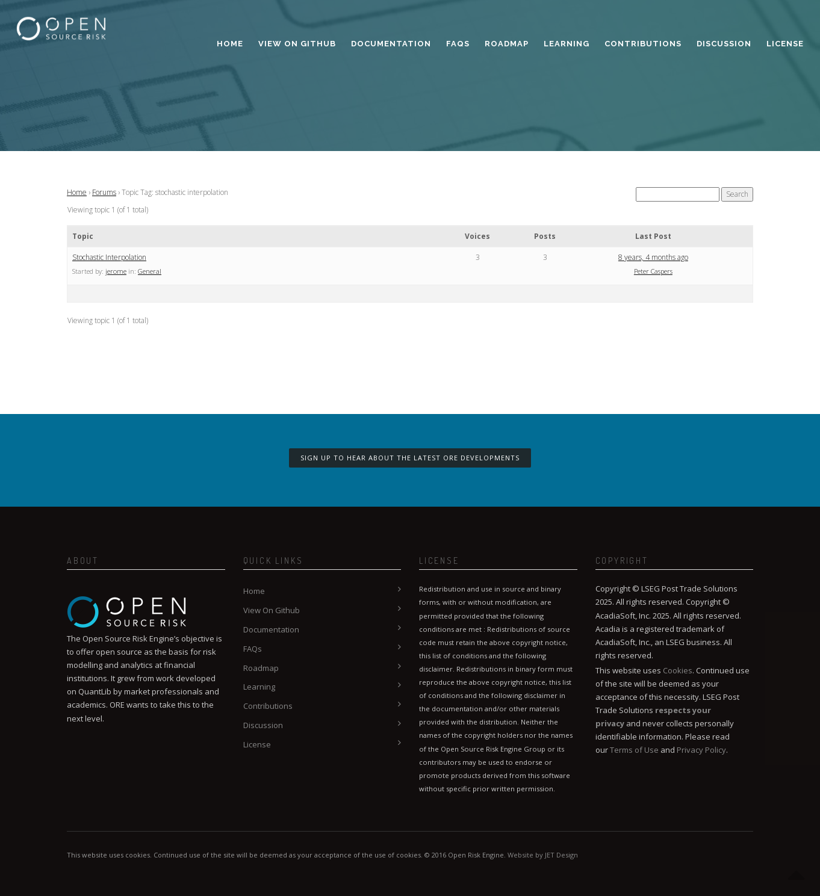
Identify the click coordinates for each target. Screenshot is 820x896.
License (785, 43)
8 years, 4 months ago (653, 257)
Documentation (391, 43)
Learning (566, 43)
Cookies (677, 670)
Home (230, 43)
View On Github (297, 43)
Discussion (724, 43)
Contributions (643, 43)
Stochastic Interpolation (109, 257)
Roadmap (507, 43)
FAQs (458, 43)
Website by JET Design (543, 854)
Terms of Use (634, 749)
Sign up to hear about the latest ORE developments (410, 457)
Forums (104, 192)
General (149, 271)
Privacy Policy (701, 749)
